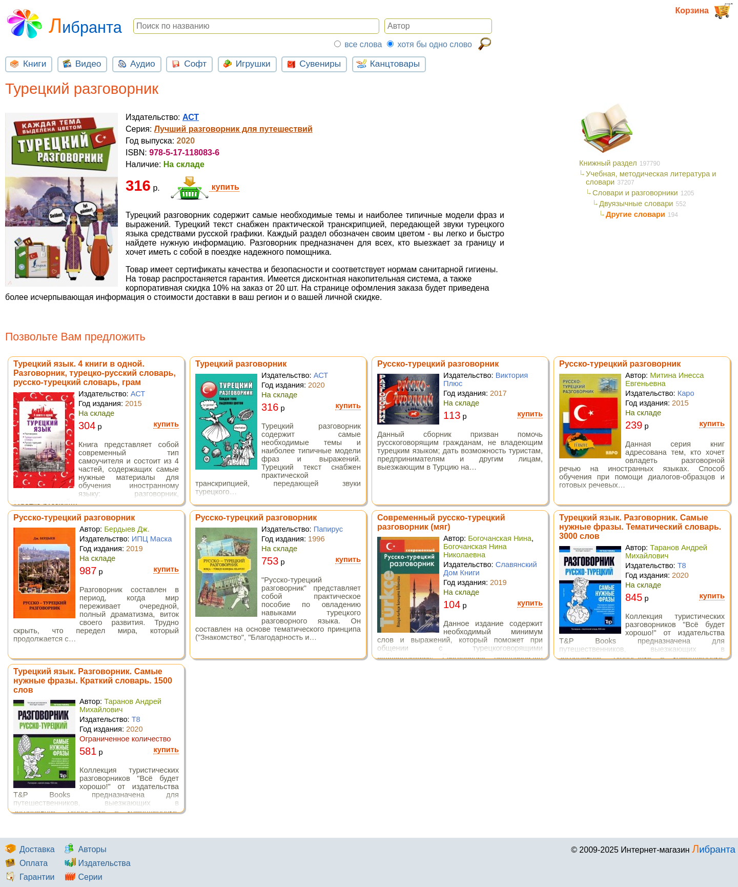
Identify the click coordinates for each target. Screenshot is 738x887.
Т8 (682, 565)
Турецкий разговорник (240, 363)
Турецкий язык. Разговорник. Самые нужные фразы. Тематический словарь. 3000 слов (640, 526)
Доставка (29, 849)
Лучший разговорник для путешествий (233, 129)
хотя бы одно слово (434, 44)
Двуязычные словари (636, 203)
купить (204, 187)
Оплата (25, 863)
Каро (686, 393)
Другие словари (635, 214)
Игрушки (245, 63)
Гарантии (29, 877)
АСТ (190, 117)
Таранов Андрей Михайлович (666, 551)
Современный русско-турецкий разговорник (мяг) (441, 522)
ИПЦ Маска (152, 539)
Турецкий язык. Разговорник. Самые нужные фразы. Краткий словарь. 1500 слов (92, 680)
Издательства (95, 863)
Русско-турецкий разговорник (438, 363)
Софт (187, 63)
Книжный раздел (608, 163)
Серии (81, 877)
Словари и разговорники (635, 193)
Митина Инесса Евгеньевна (664, 379)
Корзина (704, 11)
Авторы (83, 849)
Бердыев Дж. (126, 529)
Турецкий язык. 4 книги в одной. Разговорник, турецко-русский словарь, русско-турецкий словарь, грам (94, 373)
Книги (26, 63)
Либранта (63, 22)
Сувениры (312, 63)
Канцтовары (387, 63)
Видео (80, 63)
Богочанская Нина (499, 538)
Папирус (328, 529)
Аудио (134, 63)
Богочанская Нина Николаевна (475, 550)
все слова (363, 44)
